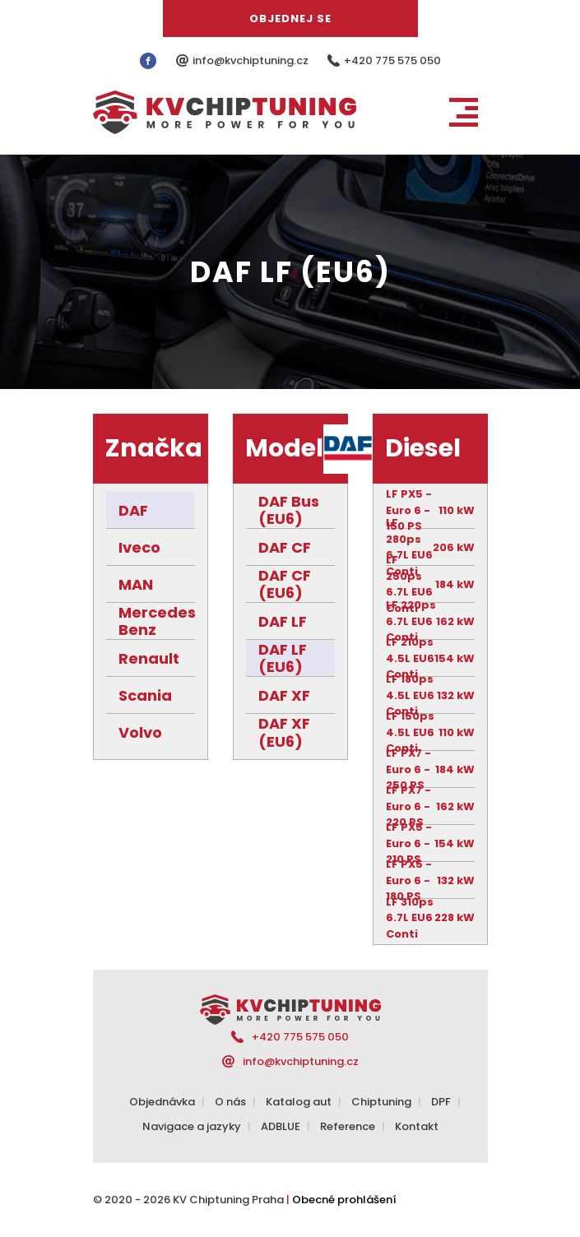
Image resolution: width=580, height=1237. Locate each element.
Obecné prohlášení (344, 1199)
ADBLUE (280, 1126)
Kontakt (416, 1126)
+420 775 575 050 (392, 60)
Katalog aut (299, 1102)
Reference (347, 1126)
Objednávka (162, 1102)
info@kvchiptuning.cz (252, 60)
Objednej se (290, 18)
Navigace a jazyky (191, 1126)
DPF (441, 1102)
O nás (230, 1102)
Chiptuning (381, 1102)
